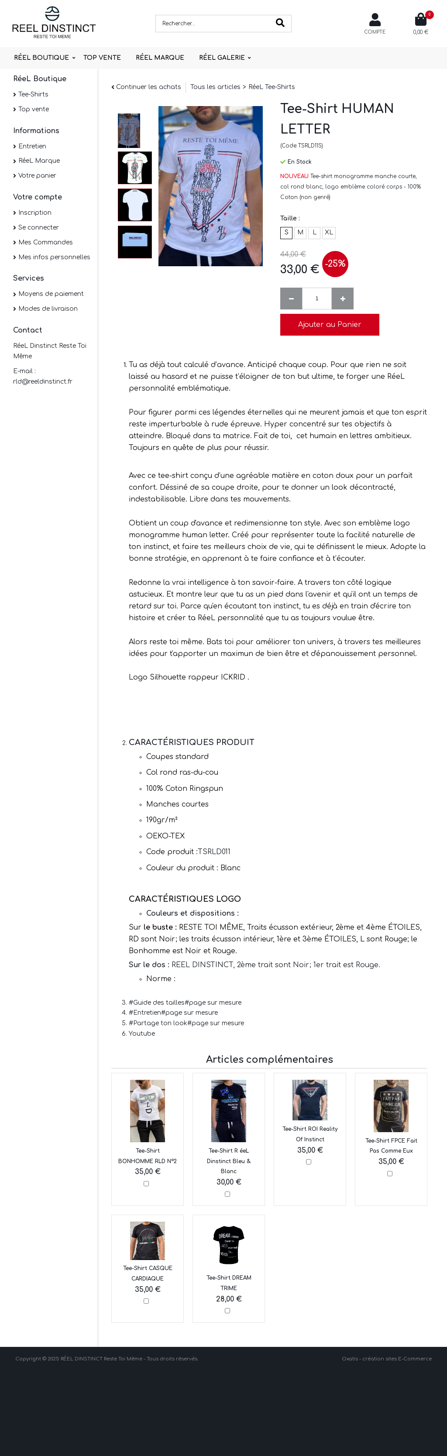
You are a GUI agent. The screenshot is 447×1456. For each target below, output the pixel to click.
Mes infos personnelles (54, 257)
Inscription (35, 212)
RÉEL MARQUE (160, 58)
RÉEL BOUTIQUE (41, 58)
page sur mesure (215, 1002)
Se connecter (38, 227)
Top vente (33, 109)
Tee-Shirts (33, 94)
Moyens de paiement (51, 294)
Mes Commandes (45, 242)
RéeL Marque (39, 161)
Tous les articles (215, 87)
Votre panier (37, 175)
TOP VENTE (102, 58)
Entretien (32, 146)
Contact (27, 330)
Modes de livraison (48, 309)
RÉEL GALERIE (222, 58)
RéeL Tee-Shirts (271, 87)
